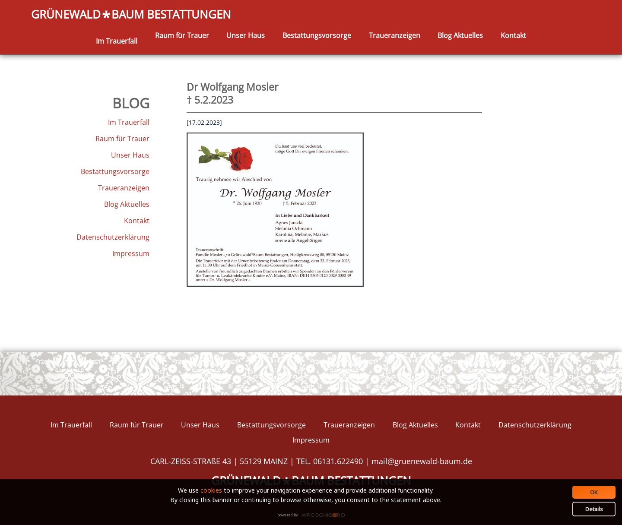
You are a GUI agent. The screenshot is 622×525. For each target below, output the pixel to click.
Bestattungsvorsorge (316, 35)
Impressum (130, 253)
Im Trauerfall (116, 41)
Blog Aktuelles (460, 35)
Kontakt (513, 35)
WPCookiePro (313, 515)
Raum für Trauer (182, 35)
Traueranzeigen (394, 35)
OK (594, 492)
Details (594, 509)
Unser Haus (245, 35)
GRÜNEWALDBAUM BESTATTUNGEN (131, 15)
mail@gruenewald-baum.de (421, 461)
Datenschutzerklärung (112, 237)
